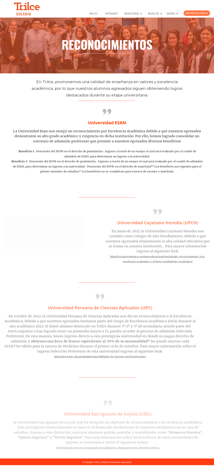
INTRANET (111, 13)
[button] (135, 13)
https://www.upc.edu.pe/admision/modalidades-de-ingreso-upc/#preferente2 (92, 356)
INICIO (93, 13)
